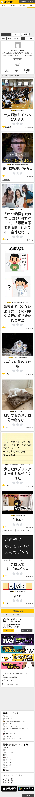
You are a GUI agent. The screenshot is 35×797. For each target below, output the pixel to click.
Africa (5, 747)
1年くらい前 (29, 328)
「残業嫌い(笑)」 (8, 719)
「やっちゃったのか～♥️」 (10, 726)
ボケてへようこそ (26, 630)
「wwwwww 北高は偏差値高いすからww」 (15, 721)
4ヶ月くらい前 (29, 127)
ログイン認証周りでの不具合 (17, 683)
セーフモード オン (8, 630)
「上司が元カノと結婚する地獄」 (12, 739)
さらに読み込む (17, 611)
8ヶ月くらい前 (29, 240)
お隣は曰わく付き (9, 530)
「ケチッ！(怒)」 (8, 716)
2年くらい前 (29, 527)
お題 (25, 34)
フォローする (8, 781)
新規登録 (23, 2)
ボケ (16, 34)
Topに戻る (28, 795)
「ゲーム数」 (7, 731)
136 (5, 485)
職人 (31, 6)
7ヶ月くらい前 (29, 176)
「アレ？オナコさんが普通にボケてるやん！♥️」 (16, 729)
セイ (5, 750)
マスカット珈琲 (8, 752)
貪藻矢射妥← (7, 770)
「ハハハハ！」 (8, 736)
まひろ (5, 757)
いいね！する (8, 779)
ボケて (2, 615)
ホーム (4, 6)
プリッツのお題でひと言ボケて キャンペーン (17, 672)
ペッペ (6, 34)
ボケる (13, 6)
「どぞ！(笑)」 (8, 724)
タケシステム (7, 755)
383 (5, 373)
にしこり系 (7, 760)
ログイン (31, 2)
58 (5, 239)
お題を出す (22, 6)
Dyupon (6, 767)
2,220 (6, 127)
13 (5, 603)
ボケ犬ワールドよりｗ (23, 530)
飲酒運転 (6, 179)
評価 (18, 615)
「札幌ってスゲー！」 (9, 734)
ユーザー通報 (17, 59)
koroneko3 (12, 615)
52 (5, 427)
